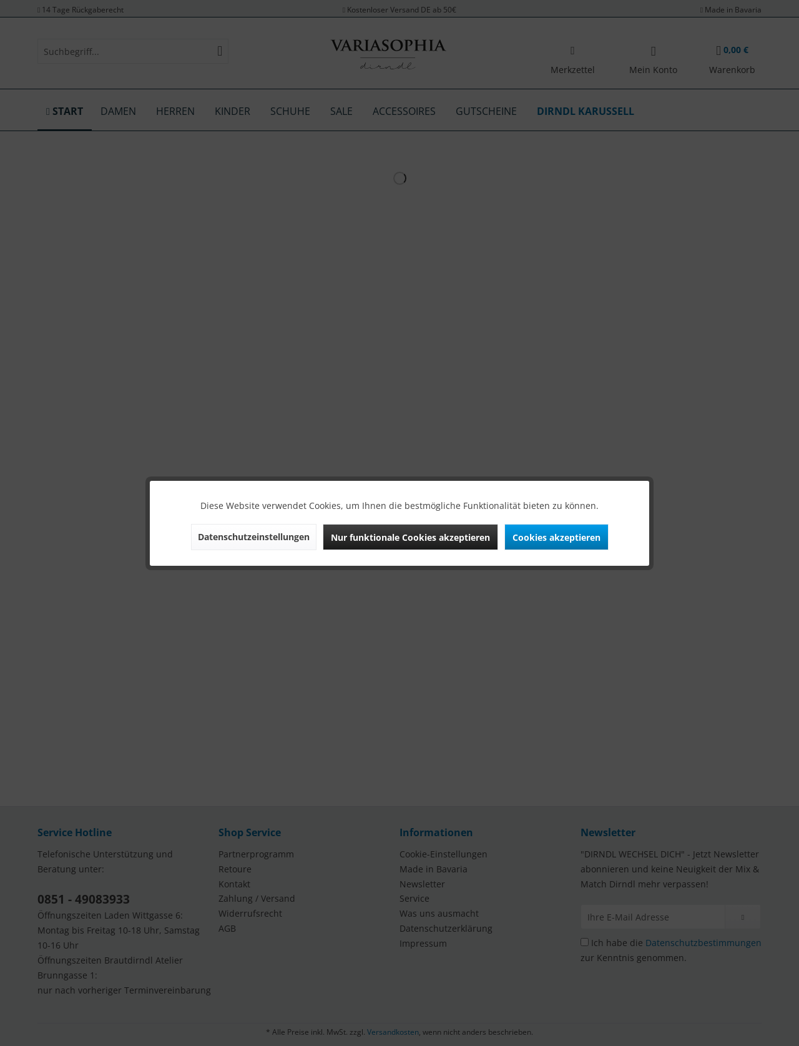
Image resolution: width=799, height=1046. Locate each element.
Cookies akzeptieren (556, 537)
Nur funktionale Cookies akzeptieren (410, 537)
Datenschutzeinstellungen (254, 537)
